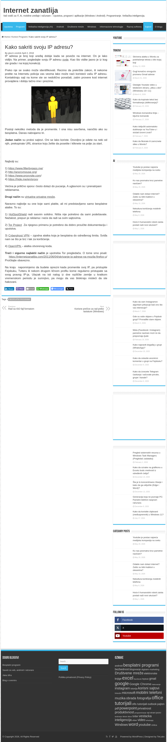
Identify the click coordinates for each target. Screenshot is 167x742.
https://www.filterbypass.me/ (25, 168)
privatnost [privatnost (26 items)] (144, 708)
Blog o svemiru (9, 680)
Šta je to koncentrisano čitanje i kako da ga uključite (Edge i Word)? (148, 485)
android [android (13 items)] (119, 665)
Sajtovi (148, 26)
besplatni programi (20, 299)
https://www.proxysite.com (24, 175)
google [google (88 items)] (122, 683)
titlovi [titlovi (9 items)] (130, 717)
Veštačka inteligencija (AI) (40, 26)
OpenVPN (15, 246)
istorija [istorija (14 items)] (134, 688)
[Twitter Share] (70, 288)
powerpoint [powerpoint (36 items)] (128, 708)
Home (6, 37)
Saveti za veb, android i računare (18, 670)
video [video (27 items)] (141, 720)
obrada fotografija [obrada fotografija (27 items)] (138, 698)
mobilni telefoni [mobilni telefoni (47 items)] (149, 692)
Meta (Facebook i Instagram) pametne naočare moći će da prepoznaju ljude (147, 333)
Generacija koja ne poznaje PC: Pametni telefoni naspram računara (148, 500)
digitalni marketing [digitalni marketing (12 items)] (150, 669)
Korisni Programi (19, 37)
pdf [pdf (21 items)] (117, 708)
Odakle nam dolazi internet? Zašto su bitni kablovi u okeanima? (146, 197)
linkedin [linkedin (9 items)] (118, 693)
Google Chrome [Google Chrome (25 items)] (140, 684)
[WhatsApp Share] (42, 288)
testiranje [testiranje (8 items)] (118, 717)
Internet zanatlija (30, 10)
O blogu (159, 26)
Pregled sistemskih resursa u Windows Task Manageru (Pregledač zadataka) (146, 455)
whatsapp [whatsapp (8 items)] (149, 720)
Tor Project (15, 225)
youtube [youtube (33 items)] (144, 724)
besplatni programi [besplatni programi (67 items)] (141, 665)
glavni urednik (14, 53)
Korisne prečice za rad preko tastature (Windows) (87, 309)
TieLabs (161, 736)
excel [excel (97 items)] (127, 678)
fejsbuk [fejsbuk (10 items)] (145, 679)
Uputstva (8, 26)
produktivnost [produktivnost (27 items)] (124, 712)
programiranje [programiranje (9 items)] (140, 713)
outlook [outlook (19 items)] (152, 704)
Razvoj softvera (134, 26)
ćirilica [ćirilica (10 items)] (154, 725)
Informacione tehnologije (111, 26)
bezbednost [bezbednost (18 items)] (122, 669)
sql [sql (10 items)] (148, 713)
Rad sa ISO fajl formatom (25, 307)
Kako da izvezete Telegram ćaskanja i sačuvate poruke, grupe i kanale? (146, 374)
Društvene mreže (75, 26)
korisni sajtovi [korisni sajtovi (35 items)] (148, 688)
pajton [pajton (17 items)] (161, 703)
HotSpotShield (18, 214)
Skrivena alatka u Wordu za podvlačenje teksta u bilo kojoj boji (147, 59)
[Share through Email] (30, 288)
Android (60, 26)
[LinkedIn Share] (9, 288)
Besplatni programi (11, 665)
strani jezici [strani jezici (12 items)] (155, 712)
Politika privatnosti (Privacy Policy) (75, 677)
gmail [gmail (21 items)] (152, 678)
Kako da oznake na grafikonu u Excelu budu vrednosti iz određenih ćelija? (147, 470)
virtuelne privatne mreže (40, 196)
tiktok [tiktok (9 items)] (125, 717)
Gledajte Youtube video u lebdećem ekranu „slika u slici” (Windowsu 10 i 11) (147, 88)
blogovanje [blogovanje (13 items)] (135, 669)
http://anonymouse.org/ (22, 172)
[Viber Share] (20, 288)
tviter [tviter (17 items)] (135, 716)
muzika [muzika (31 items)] (120, 698)
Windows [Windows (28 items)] (121, 724)
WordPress (137, 736)
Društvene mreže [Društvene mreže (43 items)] (129, 673)
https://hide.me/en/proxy (23, 179)
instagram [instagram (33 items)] (122, 688)
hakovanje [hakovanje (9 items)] (156, 684)
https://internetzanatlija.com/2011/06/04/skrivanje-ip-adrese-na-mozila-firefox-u (57, 256)
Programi (20, 26)
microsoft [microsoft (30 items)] (128, 693)
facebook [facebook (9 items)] (138, 679)
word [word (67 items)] (133, 724)
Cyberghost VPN (18, 235)
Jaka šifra (7, 675)
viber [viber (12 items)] (134, 720)
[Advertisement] (139, 266)
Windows (91, 26)
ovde (65, 59)
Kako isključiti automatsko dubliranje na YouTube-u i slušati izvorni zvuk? (145, 129)
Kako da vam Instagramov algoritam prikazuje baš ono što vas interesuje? (148, 305)
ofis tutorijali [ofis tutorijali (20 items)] (139, 704)
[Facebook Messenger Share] (57, 288)
